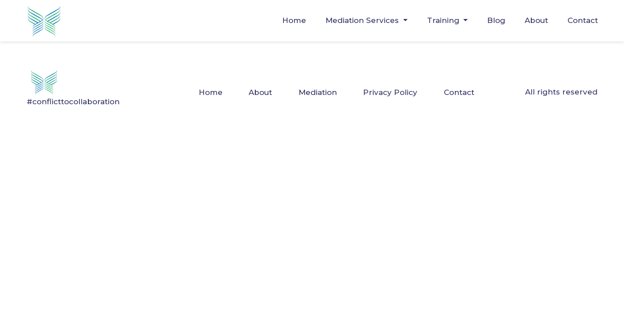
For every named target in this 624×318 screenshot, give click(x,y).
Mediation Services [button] (363, 20)
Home (294, 20)
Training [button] (444, 20)
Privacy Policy (390, 92)
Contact (582, 20)
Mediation (318, 92)
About (536, 20)
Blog (496, 20)
